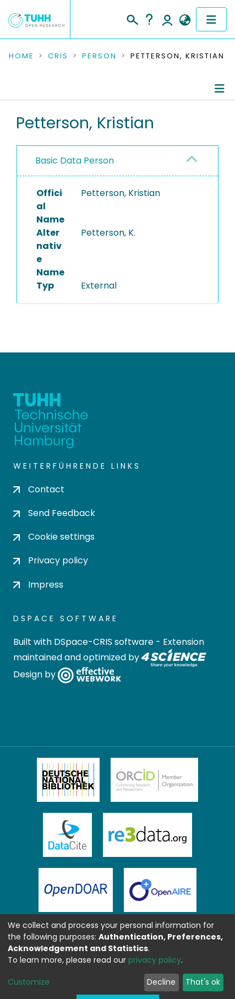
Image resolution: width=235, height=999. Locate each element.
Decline (161, 981)
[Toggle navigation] (211, 19)
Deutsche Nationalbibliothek (68, 779)
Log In (167, 19)
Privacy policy (50, 560)
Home (21, 56)
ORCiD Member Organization (154, 780)
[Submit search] (132, 18)
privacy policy (154, 959)
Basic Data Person (74, 160)
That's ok (202, 981)
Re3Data (147, 835)
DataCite (67, 835)
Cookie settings (54, 536)
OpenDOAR (76, 890)
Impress (38, 584)
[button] (185, 20)
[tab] (117, 161)
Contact (38, 489)
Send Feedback (54, 513)
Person (99, 56)
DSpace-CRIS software (104, 642)
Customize (29, 981)
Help (149, 19)
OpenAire (160, 890)
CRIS (58, 56)
